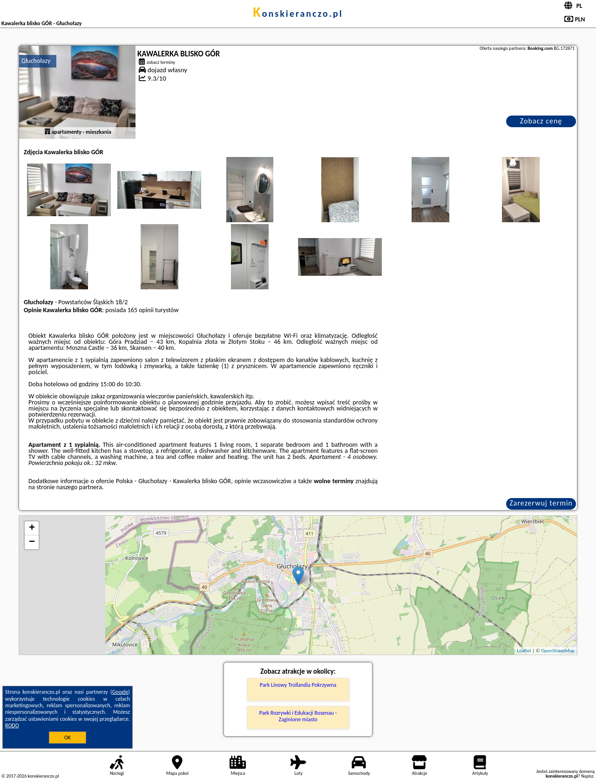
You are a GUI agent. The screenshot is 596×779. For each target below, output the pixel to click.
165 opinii (141, 310)
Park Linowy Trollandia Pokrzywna (298, 685)
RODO (12, 725)
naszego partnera (79, 487)
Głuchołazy (35, 61)
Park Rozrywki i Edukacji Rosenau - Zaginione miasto (298, 716)
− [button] (32, 542)
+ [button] (32, 528)
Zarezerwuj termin (541, 503)
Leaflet (524, 651)
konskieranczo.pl (298, 13)
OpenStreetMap (558, 651)
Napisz (587, 776)
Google (120, 692)
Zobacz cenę (541, 120)
